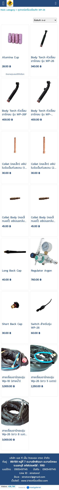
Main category (8, 9)
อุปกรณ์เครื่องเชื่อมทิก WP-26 (31, 9)
